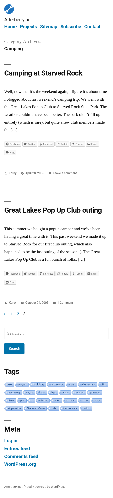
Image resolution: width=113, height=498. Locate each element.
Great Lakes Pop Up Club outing (53, 210)
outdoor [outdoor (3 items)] (79, 392)
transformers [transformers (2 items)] (70, 408)
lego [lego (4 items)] (53, 392)
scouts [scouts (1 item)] (84, 400)
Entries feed (17, 448)
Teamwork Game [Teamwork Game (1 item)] (36, 408)
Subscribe (70, 26)
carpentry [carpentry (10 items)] (56, 384)
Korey (13, 173)
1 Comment (65, 303)
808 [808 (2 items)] (10, 384)
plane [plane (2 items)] (11, 400)
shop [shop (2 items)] (97, 400)
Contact (92, 26)
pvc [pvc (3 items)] (22, 400)
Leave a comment (65, 173)
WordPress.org (20, 464)
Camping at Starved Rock (43, 73)
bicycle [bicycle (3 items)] (22, 384)
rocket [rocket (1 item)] (57, 400)
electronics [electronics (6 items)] (88, 384)
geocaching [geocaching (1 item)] (14, 392)
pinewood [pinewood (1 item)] (95, 392)
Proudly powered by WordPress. (45, 487)
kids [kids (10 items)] (42, 392)
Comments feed (21, 456)
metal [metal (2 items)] (65, 392)
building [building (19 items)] (38, 384)
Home (10, 26)
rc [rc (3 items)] (32, 400)
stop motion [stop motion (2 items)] (14, 408)
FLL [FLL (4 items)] (103, 384)
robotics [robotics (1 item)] (43, 400)
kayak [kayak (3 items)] (29, 392)
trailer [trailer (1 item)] (54, 408)
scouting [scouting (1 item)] (71, 400)
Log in (10, 440)
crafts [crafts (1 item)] (72, 384)
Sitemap (48, 26)
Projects (28, 26)
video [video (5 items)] (86, 408)
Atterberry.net (18, 19)
